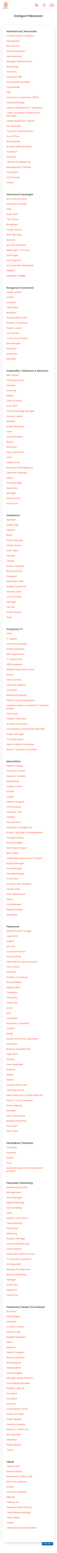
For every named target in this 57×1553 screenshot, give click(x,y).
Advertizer (12, 1439)
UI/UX (9, 633)
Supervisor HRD (14, 76)
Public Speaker (14, 1419)
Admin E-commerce (17, 1218)
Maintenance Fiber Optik (19, 1476)
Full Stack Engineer (16, 685)
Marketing (12, 1233)
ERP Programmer (15, 654)
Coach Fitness (14, 596)
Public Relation (14, 1249)
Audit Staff (12, 214)
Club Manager (14, 904)
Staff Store (12, 503)
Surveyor (11, 302)
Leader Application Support (21, 120)
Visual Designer (14, 1373)
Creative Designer (16, 1424)
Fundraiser (12, 1018)
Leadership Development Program (25, 858)
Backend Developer (17, 695)
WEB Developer (14, 664)
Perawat (11, 555)
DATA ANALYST (14, 260)
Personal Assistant (16, 51)
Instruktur (12, 1152)
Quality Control (15, 786)
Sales (9, 1212)
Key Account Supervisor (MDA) (23, 97)
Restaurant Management (20, 467)
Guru (9, 1163)
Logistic (10, 796)
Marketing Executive (17, 1187)
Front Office (13, 136)
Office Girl (12, 1003)
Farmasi (11, 607)
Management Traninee (19, 167)
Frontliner (11, 972)
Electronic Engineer (17, 1481)
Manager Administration (19, 61)
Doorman (12, 390)
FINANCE (11, 270)
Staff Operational (16, 894)
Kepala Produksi (15, 909)
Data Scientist (14, 679)
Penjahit (11, 817)
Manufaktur (14, 761)
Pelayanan (13, 926)
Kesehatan (13, 515)
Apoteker (11, 519)
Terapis (10, 560)
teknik (10, 1462)
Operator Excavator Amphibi (22, 1527)
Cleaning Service (15, 380)
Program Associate (17, 718)
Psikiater (11, 530)
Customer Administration (20, 131)
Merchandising (14, 1207)
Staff (9, 617)
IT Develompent (15, 739)
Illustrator (11, 1311)
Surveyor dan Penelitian (19, 883)
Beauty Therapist (16, 566)
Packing (11, 1059)
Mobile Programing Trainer (20, 669)
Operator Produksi (16, 776)
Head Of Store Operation (20, 1100)
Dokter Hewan (14, 612)
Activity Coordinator (17, 723)
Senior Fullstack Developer (20, 744)
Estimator (12, 348)
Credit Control (14, 229)
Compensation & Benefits (20, 35)
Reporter (11, 1347)
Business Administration (19, 146)
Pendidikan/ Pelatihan (20, 1143)
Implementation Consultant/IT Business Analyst (28, 707)
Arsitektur (12, 312)
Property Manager (16, 1238)
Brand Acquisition (16, 1357)
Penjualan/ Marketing (20, 1183)
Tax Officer (12, 219)
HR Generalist (13, 141)
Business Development (19, 1049)
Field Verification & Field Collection (25, 1095)
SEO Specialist (14, 126)
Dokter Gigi (12, 525)
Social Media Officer (17, 1409)
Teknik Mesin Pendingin (19, 1512)
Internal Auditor (15, 842)
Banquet (11, 421)
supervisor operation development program (25, 1170)
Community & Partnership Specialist (26, 729)
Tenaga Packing (15, 837)
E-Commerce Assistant (19, 1259)
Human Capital (14, 416)
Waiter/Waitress (15, 426)
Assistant (11, 156)
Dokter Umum (14, 545)
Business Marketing (17, 1120)
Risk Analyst (13, 853)
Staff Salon (12, 550)
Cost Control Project (17, 338)
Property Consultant (17, 323)
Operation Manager (17, 472)
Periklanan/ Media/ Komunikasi (26, 1307)
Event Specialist (15, 1064)
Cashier (11, 1028)
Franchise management (19, 827)
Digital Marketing (15, 1202)
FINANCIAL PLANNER (16, 275)
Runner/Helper (14, 982)
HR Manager (13, 66)
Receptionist (13, 41)
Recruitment (13, 46)
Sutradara (12, 1393)
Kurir (9, 1013)
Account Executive (16, 245)
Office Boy (12, 997)
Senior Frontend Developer (21, 700)
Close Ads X (47, 1543)
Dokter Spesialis (15, 540)
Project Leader (14, 328)
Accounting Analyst (17, 198)
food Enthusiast (15, 436)
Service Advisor (14, 1471)
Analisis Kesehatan (16, 586)
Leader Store (13, 462)
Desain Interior (14, 292)
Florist (10, 899)
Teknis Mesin (13, 1517)
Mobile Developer (16, 649)
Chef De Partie (14, 400)
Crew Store (12, 878)
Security (11, 946)
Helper (10, 477)
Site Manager (13, 343)
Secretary (12, 71)
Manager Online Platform (20, 1378)
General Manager (16, 102)
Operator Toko (14, 812)
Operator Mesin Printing (19, 1507)
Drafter (10, 297)
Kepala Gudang (15, 765)
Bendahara (12, 224)
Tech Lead (12, 713)
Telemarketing (14, 1223)
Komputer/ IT (15, 629)
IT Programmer (14, 659)
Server (10, 674)
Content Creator (15, 1326)
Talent (10, 1450)
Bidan (9, 535)
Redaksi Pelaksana (16, 1337)
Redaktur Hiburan (16, 1388)
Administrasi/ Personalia (22, 31)
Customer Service (16, 951)
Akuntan (11, 240)
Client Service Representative (22, 961)
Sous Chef (12, 405)
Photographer (14, 1362)
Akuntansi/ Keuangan (20, 194)
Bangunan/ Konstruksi (20, 288)
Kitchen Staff (13, 498)
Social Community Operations (23, 1038)
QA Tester (12, 690)
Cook (9, 431)
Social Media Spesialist (18, 82)
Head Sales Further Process (21, 1254)
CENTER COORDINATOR (18, 162)
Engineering (13, 781)
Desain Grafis (13, 1332)
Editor (9, 1342)
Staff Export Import (17, 848)
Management (14, 1192)
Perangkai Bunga (15, 873)
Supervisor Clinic (15, 581)
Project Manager (15, 734)
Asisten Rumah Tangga (19, 931)
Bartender (12, 447)
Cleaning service (15, 1090)
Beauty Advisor (14, 571)
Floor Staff (12, 1126)
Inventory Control (16, 771)
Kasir (9, 209)
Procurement (14, 822)
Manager (11, 358)
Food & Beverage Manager (21, 411)
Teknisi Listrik (13, 1466)
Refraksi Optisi (14, 591)
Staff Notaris (13, 177)
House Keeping (14, 1105)
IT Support (12, 638)
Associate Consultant (18, 1023)
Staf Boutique (14, 806)
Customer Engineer (17, 1492)
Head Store (12, 1295)
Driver (10, 1008)
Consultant (12, 172)
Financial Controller (17, 204)
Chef (9, 457)
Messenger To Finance (18, 250)
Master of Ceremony (18, 1429)
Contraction (13, 333)
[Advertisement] (28, 1549)
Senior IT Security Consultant (22, 749)
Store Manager (14, 483)
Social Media (13, 87)
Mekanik (11, 1497)
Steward (11, 385)
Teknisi (10, 1522)
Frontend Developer (17, 643)
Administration (14, 56)
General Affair (14, 956)
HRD (9, 92)
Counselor (12, 1147)
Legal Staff (12, 936)
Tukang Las (12, 1502)
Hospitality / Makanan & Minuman (27, 371)
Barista (10, 442)
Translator (12, 151)
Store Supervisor (15, 452)
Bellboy (10, 395)
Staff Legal (12, 255)
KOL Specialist (14, 1264)
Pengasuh (12, 576)
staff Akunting (14, 234)
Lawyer (10, 182)
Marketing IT (13, 1228)
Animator (11, 1321)
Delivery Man (13, 987)
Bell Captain (13, 375)
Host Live (11, 1403)
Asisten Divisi (13, 889)
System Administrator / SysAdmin (24, 107)
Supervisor (12, 353)
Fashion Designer (15, 801)
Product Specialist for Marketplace (25, 832)
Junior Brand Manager (18, 1243)
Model (10, 1033)
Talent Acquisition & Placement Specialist (23, 114)
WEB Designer (14, 1316)
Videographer (14, 1367)
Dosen (10, 1157)
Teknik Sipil (12, 307)
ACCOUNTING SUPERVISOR (20, 265)
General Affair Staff (17, 317)
